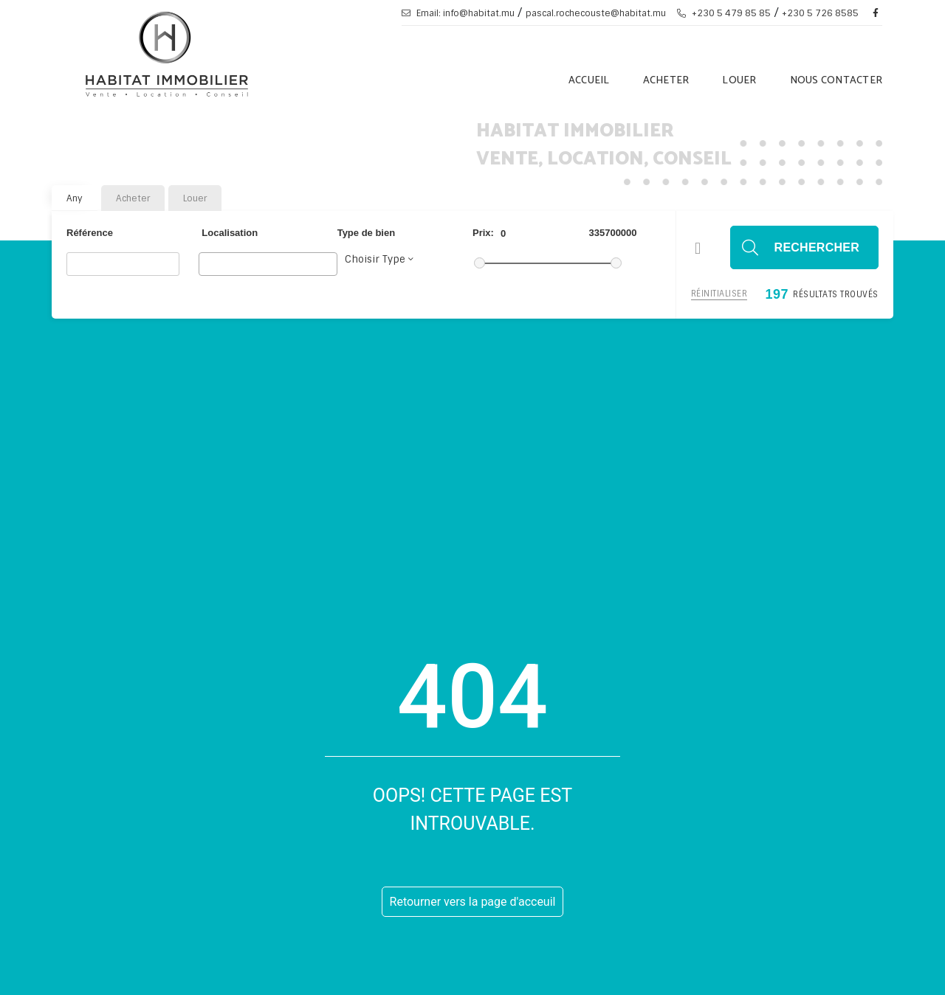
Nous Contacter (836, 80)
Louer (739, 80)
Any (74, 198)
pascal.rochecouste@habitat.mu (596, 13)
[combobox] (268, 264)
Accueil (589, 80)
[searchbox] (207, 263)
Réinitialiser (719, 293)
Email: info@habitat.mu (458, 13)
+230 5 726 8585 (820, 13)
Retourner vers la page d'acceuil (473, 902)
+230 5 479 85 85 (724, 13)
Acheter (666, 80)
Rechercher (816, 247)
